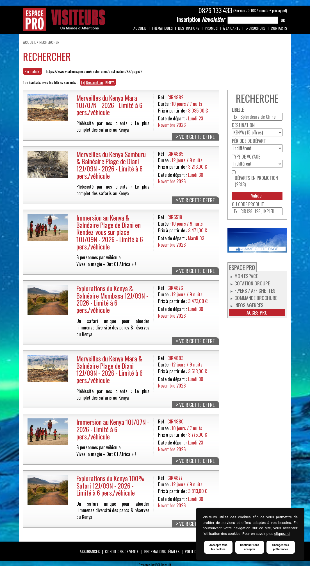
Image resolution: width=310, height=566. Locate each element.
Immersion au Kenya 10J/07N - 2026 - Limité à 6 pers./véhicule (112, 429)
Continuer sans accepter (249, 547)
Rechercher (49, 42)
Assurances (90, 551)
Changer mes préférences (280, 547)
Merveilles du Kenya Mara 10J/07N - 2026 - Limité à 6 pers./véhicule (109, 105)
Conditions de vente (121, 551)
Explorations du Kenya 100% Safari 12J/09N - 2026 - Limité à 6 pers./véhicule (110, 485)
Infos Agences (248, 305)
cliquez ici (282, 533)
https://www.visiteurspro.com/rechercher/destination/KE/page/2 (94, 71)
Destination (243, 125)
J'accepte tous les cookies (218, 547)
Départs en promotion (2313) (256, 181)
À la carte (231, 28)
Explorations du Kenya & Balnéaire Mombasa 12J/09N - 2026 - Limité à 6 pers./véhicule (112, 299)
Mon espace (246, 275)
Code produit (251, 204)
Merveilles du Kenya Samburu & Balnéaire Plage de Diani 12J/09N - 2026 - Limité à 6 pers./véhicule (111, 165)
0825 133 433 (215, 10)
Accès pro (257, 312)
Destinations (188, 28)
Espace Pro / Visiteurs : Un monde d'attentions (64, 19)
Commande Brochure (255, 297)
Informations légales (161, 551)
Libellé (238, 110)
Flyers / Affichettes (254, 290)
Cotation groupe (252, 283)
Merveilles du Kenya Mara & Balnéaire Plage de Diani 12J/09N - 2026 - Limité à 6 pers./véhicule (109, 369)
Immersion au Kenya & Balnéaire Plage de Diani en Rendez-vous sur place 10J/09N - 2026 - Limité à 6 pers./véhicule (109, 232)
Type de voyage (246, 156)
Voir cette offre (197, 136)
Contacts (279, 28)
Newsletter (201, 19)
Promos (211, 28)
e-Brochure (255, 28)
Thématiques (162, 28)
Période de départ (249, 141)
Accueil (139, 28)
